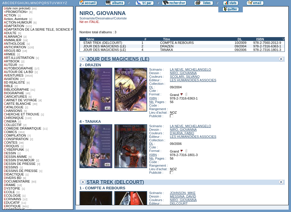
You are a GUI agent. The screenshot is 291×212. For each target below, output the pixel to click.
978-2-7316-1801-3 (267, 50)
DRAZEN (166, 46)
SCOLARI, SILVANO (184, 76)
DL (240, 39)
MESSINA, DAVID (183, 196)
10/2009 (240, 42)
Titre (166, 39)
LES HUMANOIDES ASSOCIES (193, 80)
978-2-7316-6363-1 (267, 46)
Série (90, 39)
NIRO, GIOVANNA (183, 73)
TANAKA (166, 50)
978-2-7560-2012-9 (267, 42)
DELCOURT (179, 203)
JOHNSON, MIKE (183, 193)
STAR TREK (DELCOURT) (102, 42)
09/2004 (240, 46)
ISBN (260, 39)
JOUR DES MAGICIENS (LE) (104, 46)
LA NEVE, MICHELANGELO (190, 69)
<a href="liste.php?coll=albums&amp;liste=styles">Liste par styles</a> (37, 105)
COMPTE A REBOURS (177, 42)
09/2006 (240, 50)
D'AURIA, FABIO (182, 133)
